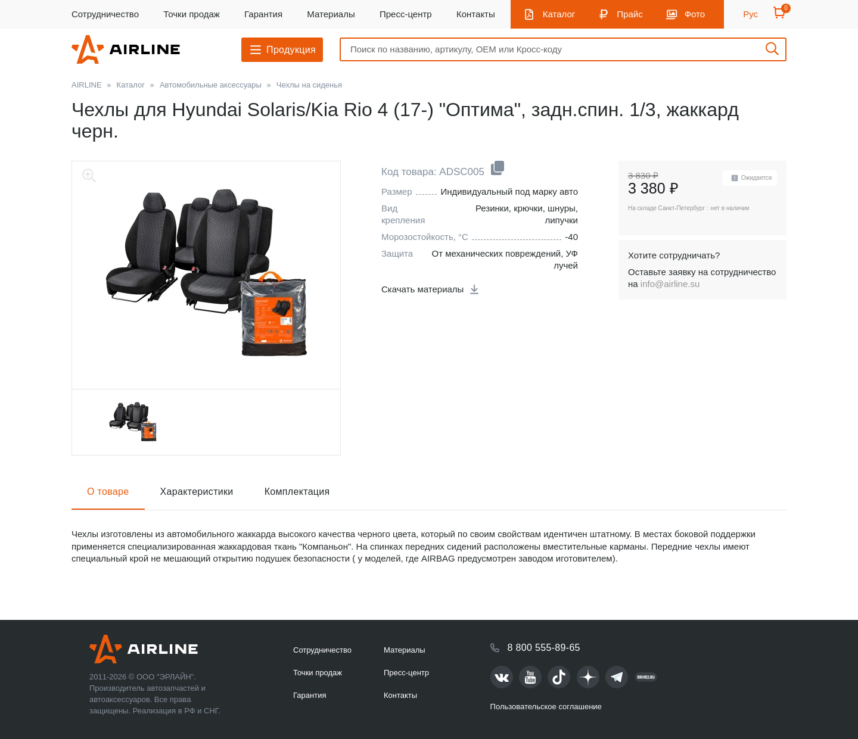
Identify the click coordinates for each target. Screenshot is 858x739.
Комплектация (297, 492)
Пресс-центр (406, 14)
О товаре (108, 492)
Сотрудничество (105, 14)
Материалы (331, 14)
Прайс (629, 14)
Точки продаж (191, 14)
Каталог (559, 14)
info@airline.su (670, 284)
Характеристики (197, 492)
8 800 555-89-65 (544, 648)
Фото (695, 14)
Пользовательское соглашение (546, 706)
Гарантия (263, 14)
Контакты (475, 14)
